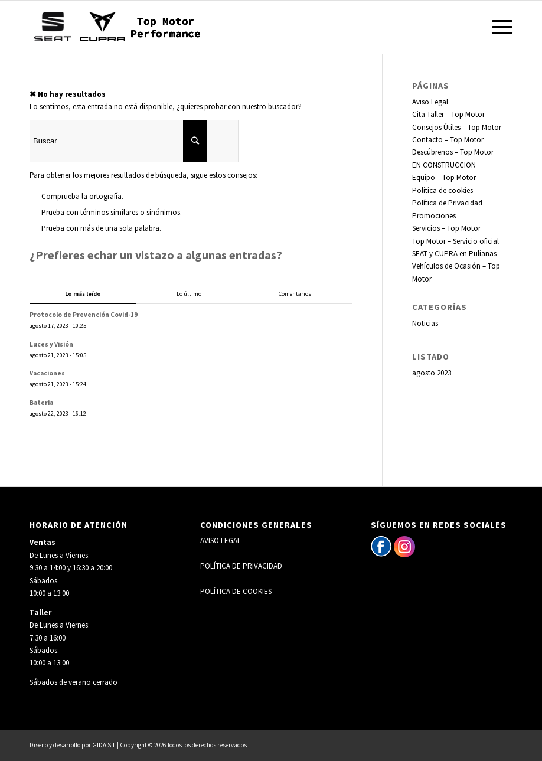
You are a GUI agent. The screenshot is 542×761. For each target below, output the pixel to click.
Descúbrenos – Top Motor (453, 152)
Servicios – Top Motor (446, 228)
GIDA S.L (104, 745)
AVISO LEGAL (220, 540)
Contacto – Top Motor (448, 140)
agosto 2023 (431, 373)
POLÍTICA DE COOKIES (236, 591)
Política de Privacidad (447, 203)
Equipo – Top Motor (444, 177)
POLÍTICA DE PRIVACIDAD (241, 566)
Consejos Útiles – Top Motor (456, 127)
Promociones (434, 216)
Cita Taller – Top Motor (448, 114)
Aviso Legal (430, 102)
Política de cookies (442, 190)
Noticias (425, 323)
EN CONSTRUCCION (444, 165)
